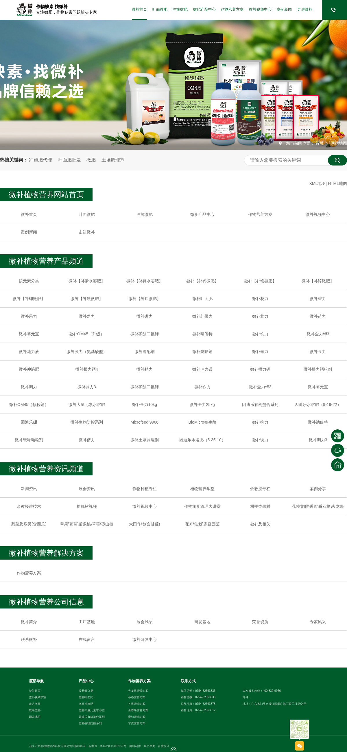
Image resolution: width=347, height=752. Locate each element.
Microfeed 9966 (145, 422)
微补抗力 (260, 422)
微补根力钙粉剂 (318, 369)
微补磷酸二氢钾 (144, 334)
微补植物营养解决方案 (46, 553)
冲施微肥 (180, 10)
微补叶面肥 (202, 298)
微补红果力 (202, 316)
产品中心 (86, 681)
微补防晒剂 (202, 351)
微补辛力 (260, 351)
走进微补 (304, 10)
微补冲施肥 (29, 369)
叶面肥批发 (69, 159)
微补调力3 (86, 387)
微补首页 (139, 10)
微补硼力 (144, 316)
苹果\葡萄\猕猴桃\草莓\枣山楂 (86, 524)
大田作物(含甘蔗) (144, 524)
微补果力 (29, 316)
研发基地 (202, 621)
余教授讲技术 (29, 506)
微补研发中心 (144, 639)
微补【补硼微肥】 (29, 298)
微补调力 (29, 387)
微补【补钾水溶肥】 (144, 281)
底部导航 (36, 681)
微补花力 (260, 298)
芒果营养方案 (136, 703)
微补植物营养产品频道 (46, 261)
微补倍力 (87, 439)
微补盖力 (87, 316)
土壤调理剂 (113, 159)
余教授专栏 (260, 488)
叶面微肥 (159, 10)
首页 (320, 143)
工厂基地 (87, 621)
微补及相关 (260, 524)
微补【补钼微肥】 (144, 298)
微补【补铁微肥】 (87, 298)
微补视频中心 (260, 10)
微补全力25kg (202, 404)
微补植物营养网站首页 (46, 194)
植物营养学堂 (202, 488)
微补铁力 (260, 334)
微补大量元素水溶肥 (87, 404)
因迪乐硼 (29, 422)
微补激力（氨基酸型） (87, 351)
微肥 (91, 159)
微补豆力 (318, 351)
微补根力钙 (260, 369)
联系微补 (29, 639)
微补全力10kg (144, 404)
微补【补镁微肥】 (260, 281)
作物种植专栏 (144, 488)
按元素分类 (29, 281)
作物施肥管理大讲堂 (202, 506)
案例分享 (318, 488)
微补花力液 (29, 351)
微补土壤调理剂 (144, 439)
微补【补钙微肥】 (202, 281)
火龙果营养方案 (138, 690)
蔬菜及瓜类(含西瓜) (28, 524)
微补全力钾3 (318, 334)
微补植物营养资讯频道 (46, 468)
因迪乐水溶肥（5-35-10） (202, 439)
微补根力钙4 (86, 369)
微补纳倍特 (318, 422)
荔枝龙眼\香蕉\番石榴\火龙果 (318, 506)
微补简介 (29, 621)
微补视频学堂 (37, 697)
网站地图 (339, 143)
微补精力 (144, 369)
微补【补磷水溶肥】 (87, 281)
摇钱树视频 (87, 506)
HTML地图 (337, 183)
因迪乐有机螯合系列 (260, 404)
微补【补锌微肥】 (318, 281)
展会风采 (144, 621)
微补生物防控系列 (87, 422)
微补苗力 (318, 316)
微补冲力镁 (202, 369)
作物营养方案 (232, 10)
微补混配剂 (144, 351)
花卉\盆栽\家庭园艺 (202, 524)
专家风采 (318, 621)
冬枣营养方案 (136, 697)
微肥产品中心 (204, 10)
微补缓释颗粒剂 (29, 439)
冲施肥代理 (40, 159)
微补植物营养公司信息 (46, 601)
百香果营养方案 (138, 710)
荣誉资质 (260, 621)
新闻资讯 (29, 488)
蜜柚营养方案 (136, 716)
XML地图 (317, 183)
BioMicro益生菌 (202, 422)
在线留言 (87, 639)
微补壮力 (260, 316)
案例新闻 (284, 10)
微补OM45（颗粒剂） (29, 404)
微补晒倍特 (202, 334)
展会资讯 (87, 488)
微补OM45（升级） (86, 334)
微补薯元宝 (29, 334)
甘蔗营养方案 (136, 723)
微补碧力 (318, 298)
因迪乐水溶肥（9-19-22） (318, 404)
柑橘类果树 (260, 506)
